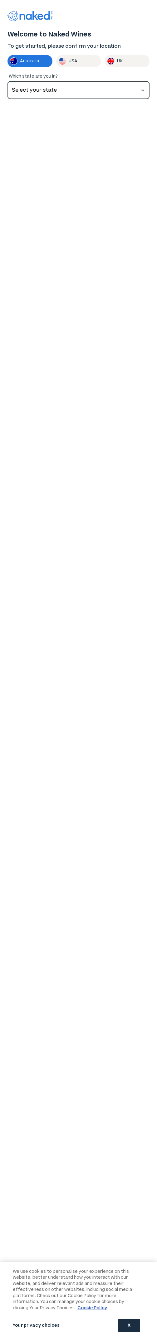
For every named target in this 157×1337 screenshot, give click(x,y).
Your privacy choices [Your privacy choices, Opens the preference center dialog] (36, 1325)
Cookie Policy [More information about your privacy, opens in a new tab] (92, 1308)
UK (115, 61)
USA (68, 61)
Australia (24, 61)
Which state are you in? (33, 76)
